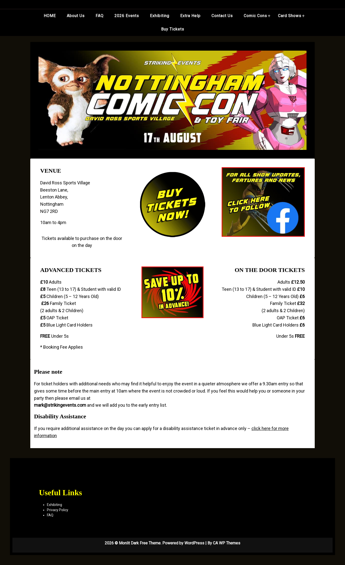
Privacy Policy (57, 510)
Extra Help (190, 15)
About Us (76, 15)
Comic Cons (255, 15)
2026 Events (126, 15)
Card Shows (289, 15)
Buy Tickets (172, 29)
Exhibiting (159, 15)
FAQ (100, 15)
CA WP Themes (226, 543)
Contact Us (222, 15)
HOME (50, 15)
